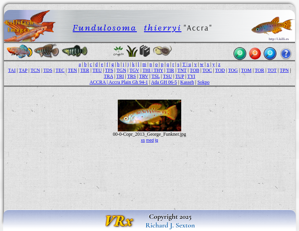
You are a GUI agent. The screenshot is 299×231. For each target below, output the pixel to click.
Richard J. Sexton (170, 225)
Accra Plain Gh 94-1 (128, 82)
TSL (155, 76)
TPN (284, 70)
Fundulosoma (105, 27)
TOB (194, 70)
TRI (120, 76)
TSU (167, 76)
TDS (47, 70)
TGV (134, 70)
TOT (271, 70)
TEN (72, 70)
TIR (170, 70)
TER (84, 70)
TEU (97, 70)
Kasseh (187, 82)
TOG (233, 70)
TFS (109, 70)
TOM (246, 70)
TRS (131, 76)
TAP (23, 70)
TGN (121, 70)
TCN (35, 70)
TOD (220, 70)
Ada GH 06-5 (164, 82)
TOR (259, 70)
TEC (60, 70)
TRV (143, 76)
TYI (191, 76)
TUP (179, 76)
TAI (11, 70)
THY (158, 70)
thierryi (163, 27)
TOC (207, 70)
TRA (108, 76)
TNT (181, 70)
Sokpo (203, 82)
